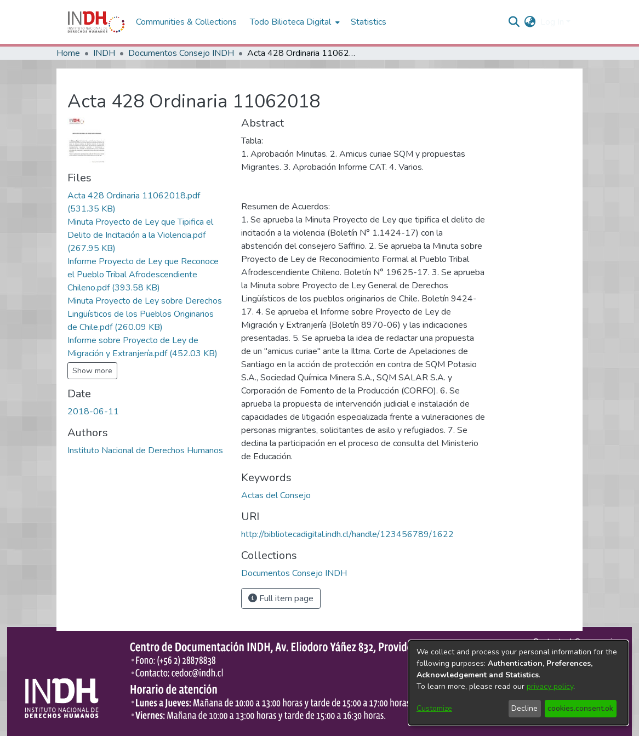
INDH (104, 53)
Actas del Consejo (276, 495)
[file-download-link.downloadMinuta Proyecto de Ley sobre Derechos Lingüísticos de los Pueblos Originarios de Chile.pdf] (144, 314)
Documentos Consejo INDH (181, 53)
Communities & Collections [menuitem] (186, 22)
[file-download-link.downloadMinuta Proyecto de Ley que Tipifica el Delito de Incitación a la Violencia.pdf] (140, 235)
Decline (524, 708)
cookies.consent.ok (580, 708)
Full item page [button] (280, 598)
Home (68, 53)
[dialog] (518, 683)
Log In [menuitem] (552, 22)
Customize (434, 708)
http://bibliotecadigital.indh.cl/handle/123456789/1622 (347, 534)
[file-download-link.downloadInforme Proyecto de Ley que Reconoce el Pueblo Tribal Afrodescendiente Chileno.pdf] (143, 274)
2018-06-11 (93, 412)
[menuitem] (530, 21)
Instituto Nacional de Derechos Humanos (145, 450)
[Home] (96, 22)
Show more (92, 371)
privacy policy (550, 686)
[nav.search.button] (514, 21)
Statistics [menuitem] (368, 22)
